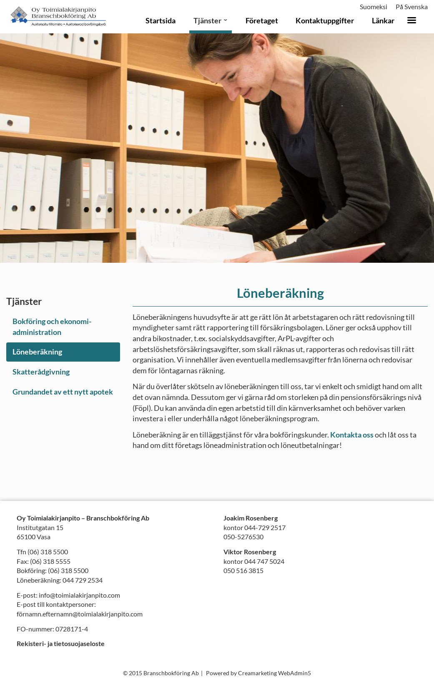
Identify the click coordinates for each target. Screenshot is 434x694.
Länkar (383, 20)
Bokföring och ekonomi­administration (52, 327)
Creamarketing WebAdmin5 (274, 672)
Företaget (262, 20)
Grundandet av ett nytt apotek (63, 391)
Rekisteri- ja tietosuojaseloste (61, 643)
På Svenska (412, 6)
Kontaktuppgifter (325, 20)
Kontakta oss (352, 434)
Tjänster (207, 20)
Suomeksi (373, 6)
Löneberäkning (37, 351)
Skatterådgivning (41, 371)
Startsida (161, 20)
